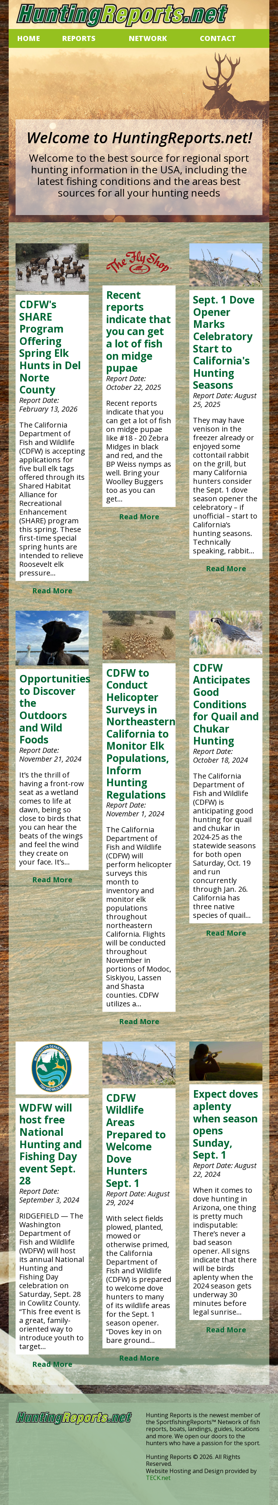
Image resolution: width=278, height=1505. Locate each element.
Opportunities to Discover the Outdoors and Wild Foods (54, 709)
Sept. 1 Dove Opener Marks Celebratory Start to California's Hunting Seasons (223, 342)
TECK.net (158, 1478)
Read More (52, 590)
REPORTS (79, 38)
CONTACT (218, 38)
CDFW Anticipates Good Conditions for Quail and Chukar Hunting (226, 704)
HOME (28, 38)
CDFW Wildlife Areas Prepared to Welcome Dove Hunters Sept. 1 (136, 1140)
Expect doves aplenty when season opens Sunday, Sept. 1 (225, 1124)
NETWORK (148, 38)
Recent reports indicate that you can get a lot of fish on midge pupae (138, 331)
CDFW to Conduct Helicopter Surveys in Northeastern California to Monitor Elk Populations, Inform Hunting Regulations (141, 733)
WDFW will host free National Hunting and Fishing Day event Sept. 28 (50, 1144)
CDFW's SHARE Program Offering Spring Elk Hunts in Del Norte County (50, 346)
